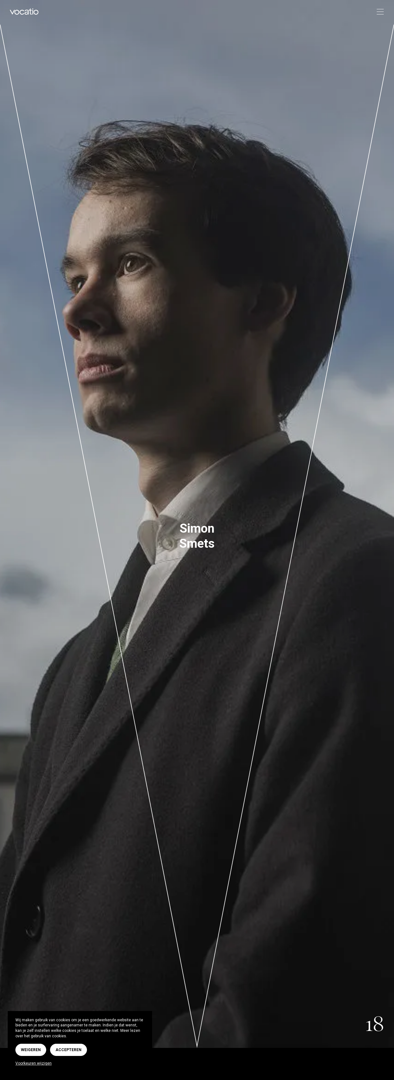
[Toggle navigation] (378, 12)
